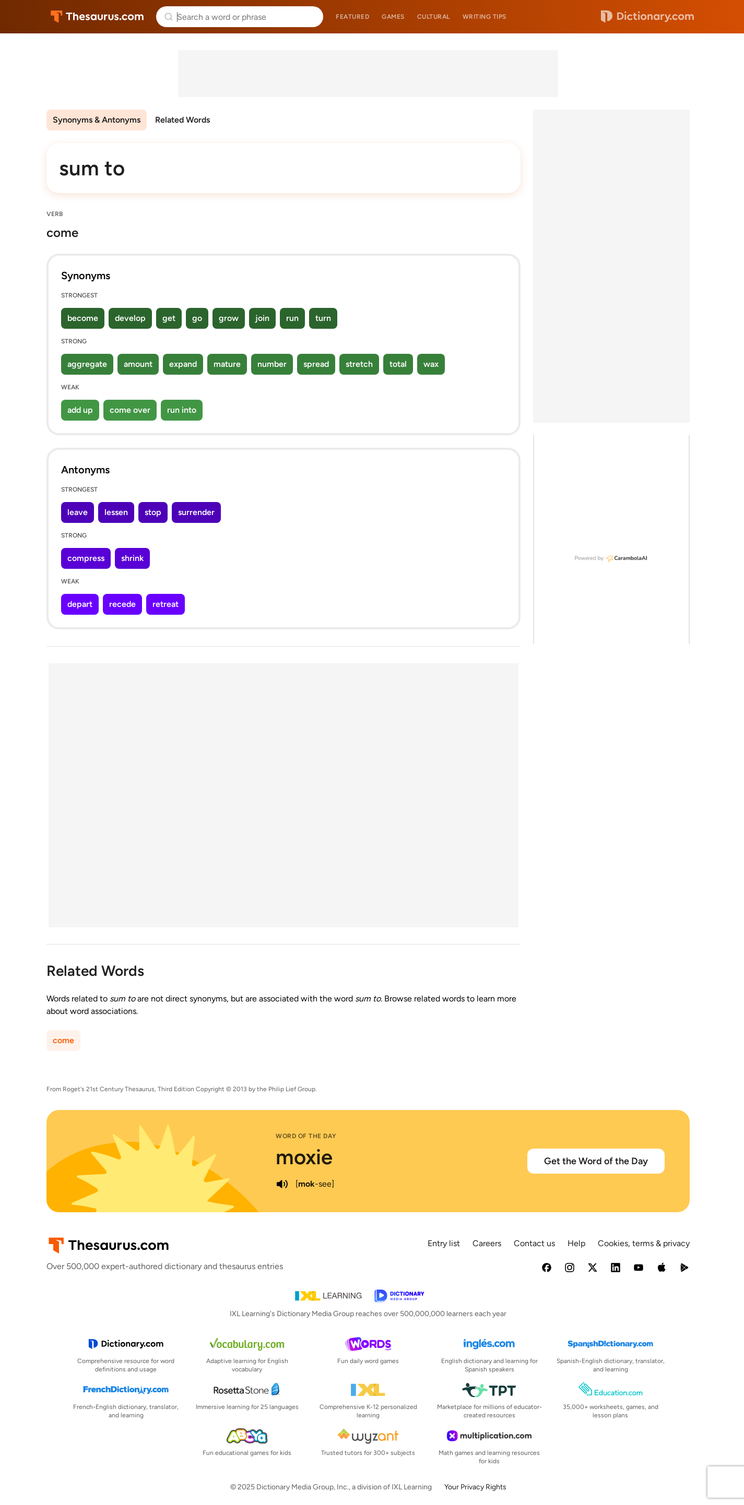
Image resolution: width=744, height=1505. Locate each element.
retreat (165, 604)
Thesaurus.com (97, 16)
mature (227, 364)
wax (431, 364)
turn (323, 318)
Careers (487, 1243)
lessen (116, 512)
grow (229, 318)
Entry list (444, 1243)
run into (181, 410)
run (292, 318)
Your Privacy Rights (475, 1487)
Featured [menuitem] (352, 16)
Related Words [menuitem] (182, 120)
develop (130, 318)
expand (183, 364)
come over (130, 410)
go (197, 318)
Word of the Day (306, 1136)
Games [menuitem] (393, 16)
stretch (359, 364)
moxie (304, 1156)
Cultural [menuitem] (433, 16)
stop (153, 512)
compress (85, 558)
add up (80, 410)
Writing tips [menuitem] (484, 16)
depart (79, 604)
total (398, 364)
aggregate (87, 364)
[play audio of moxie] (282, 1184)
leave (77, 512)
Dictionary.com (647, 16)
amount (138, 364)
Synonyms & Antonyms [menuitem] (96, 120)
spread (316, 364)
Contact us (534, 1243)
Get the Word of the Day (596, 1161)
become (82, 318)
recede (122, 604)
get (168, 318)
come (63, 1040)
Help (576, 1243)
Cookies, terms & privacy (644, 1243)
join (262, 318)
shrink (132, 558)
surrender (196, 512)
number (272, 364)
